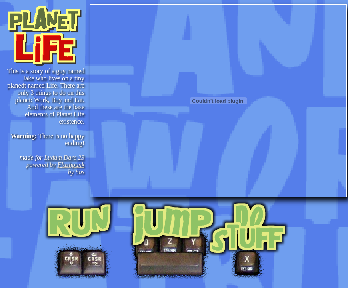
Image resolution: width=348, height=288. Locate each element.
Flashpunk (70, 164)
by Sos (76, 171)
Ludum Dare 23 (64, 157)
